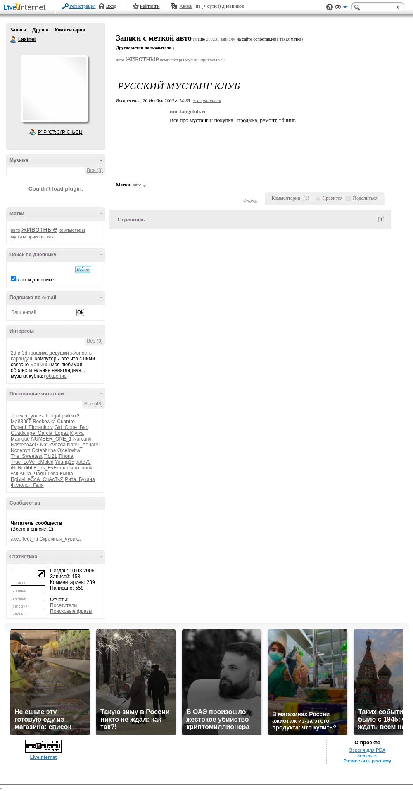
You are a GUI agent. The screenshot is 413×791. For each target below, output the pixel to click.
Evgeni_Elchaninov (32, 427)
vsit (14, 474)
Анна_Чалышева (38, 474)
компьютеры (72, 230)
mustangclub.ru (188, 111)
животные (39, 229)
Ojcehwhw (68, 450)
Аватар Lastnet (54, 88)
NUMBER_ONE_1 (51, 439)
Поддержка (329, 7)
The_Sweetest (27, 456)
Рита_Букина (80, 479)
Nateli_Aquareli (83, 445)
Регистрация (82, 6)
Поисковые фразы (71, 611)
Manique (20, 439)
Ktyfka (76, 433)
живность (81, 353)
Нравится (332, 198)
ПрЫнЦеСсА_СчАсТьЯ (37, 479)
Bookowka (44, 421)
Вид (341, 8)
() (306, 198)
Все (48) (93, 404)
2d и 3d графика (29, 353)
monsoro (69, 468)
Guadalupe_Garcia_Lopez (40, 433)
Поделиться (365, 198)
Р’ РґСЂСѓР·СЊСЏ (60, 132)
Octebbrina (44, 450)
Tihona (65, 456)
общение (56, 376)
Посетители (63, 605)
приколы (36, 236)
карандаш (22, 359)
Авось (185, 6)
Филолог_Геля (27, 485)
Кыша (66, 474)
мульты (18, 236)
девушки (59, 353)
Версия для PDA (367, 750)
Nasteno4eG (24, 445)
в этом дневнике (35, 280)
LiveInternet (26, 7)
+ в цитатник (207, 100)
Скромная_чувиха (60, 539)
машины (40, 364)
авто (15, 230)
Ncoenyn (20, 450)
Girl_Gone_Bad (71, 427)
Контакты (367, 755)
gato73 (83, 462)
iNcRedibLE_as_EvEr (34, 468)
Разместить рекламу (368, 760)
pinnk (87, 468)
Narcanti (82, 439)
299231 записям (220, 39)
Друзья (40, 30)
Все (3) (95, 170)
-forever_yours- (27, 416)
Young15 (64, 462)
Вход (111, 6)
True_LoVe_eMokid (32, 462)
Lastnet (13, 39)
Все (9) (95, 341)
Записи (18, 30)
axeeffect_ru (24, 539)
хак (50, 236)
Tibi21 (50, 456)
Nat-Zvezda (53, 445)
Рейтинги (150, 6)
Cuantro (66, 421)
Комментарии (70, 30)
